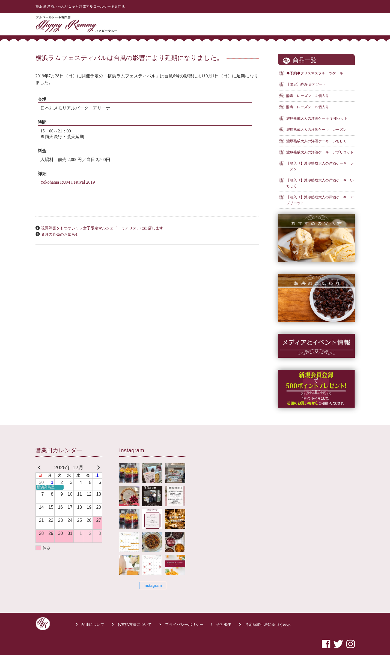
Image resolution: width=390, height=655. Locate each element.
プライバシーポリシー (184, 625)
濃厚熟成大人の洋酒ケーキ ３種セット (316, 118)
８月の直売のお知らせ (60, 234)
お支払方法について (134, 625)
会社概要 (224, 625)
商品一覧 (284, 23)
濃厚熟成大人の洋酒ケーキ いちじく (316, 141)
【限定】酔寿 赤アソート (306, 84)
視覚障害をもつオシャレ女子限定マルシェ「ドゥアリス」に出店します (102, 228)
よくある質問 (313, 23)
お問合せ (342, 23)
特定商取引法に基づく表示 (268, 625)
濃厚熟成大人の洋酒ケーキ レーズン (316, 130)
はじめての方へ (253, 23)
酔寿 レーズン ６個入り (307, 107)
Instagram (153, 585)
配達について (92, 625)
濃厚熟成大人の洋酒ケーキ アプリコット (320, 152)
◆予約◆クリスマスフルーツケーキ (314, 73)
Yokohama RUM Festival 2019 (67, 182)
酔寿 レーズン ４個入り (307, 96)
